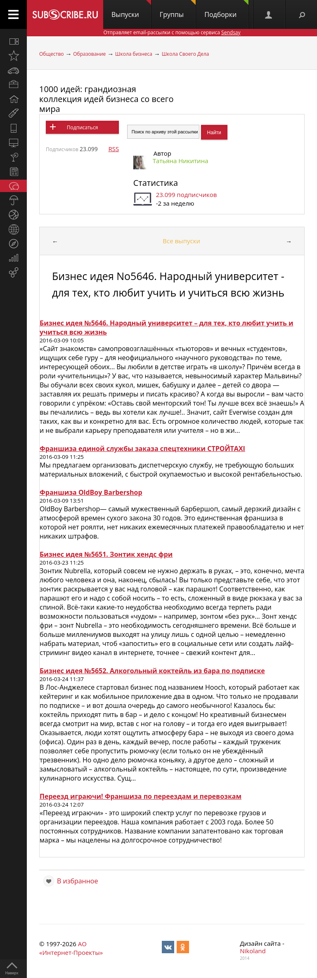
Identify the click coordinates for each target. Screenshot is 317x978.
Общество (51, 53)
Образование (89, 53)
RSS (113, 149)
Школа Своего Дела (185, 53)
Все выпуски (181, 241)
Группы (178, 9)
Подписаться (82, 127)
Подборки (226, 9)
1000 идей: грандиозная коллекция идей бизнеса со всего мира (106, 98)
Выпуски (131, 9)
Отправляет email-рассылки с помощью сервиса (171, 32)
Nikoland (252, 951)
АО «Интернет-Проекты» (71, 948)
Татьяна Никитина (180, 161)
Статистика (155, 182)
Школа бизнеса (133, 53)
